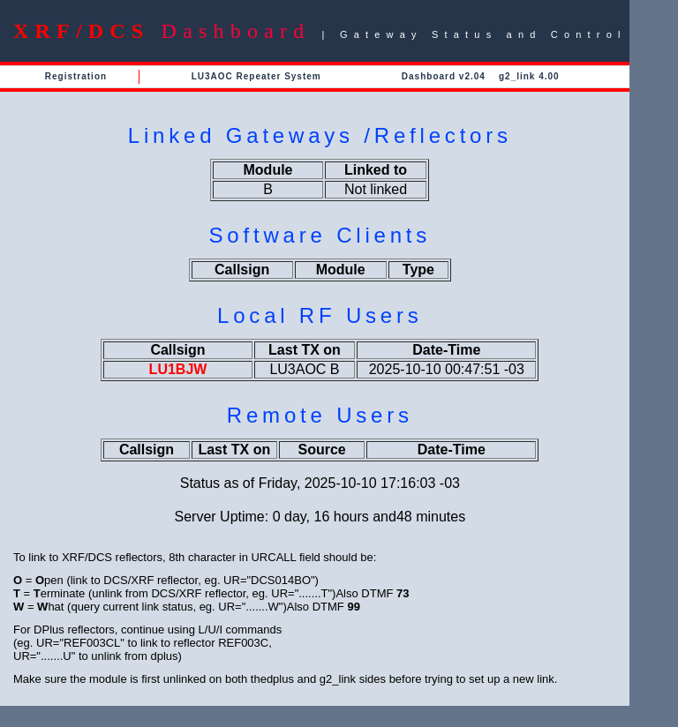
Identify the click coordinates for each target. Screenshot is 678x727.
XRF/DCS (81, 30)
